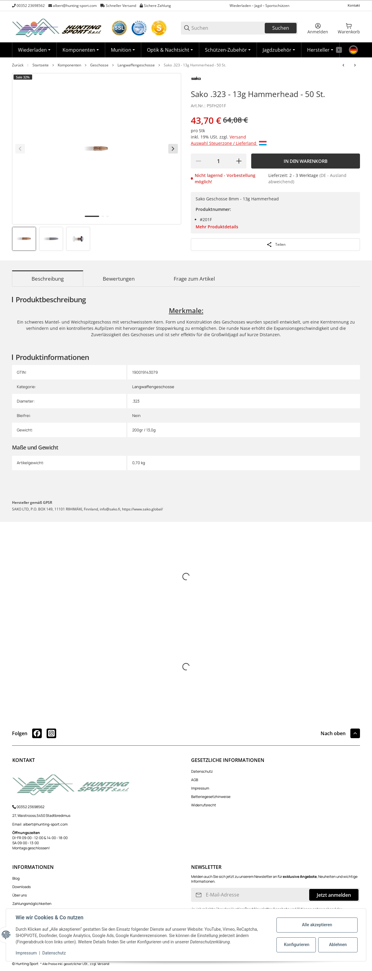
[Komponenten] (80, 49)
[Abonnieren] (198, 895)
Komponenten (69, 65)
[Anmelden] (317, 28)
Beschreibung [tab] (48, 278)
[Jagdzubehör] (279, 49)
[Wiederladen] (34, 49)
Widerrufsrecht (203, 805)
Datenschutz (202, 771)
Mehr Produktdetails (217, 227)
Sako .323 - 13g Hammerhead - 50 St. (195, 65)
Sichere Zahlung (157, 5)
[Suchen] (227, 28)
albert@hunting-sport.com (75, 5)
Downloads (21, 886)
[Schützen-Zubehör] (228, 49)
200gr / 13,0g (144, 430)
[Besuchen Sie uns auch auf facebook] (37, 733)
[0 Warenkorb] (349, 28)
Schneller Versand (121, 5)
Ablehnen (338, 944)
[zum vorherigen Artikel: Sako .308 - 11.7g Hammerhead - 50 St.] (343, 65)
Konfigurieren (296, 944)
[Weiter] (173, 149)
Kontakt (354, 5)
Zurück (17, 65)
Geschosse (99, 65)
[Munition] (123, 49)
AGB (194, 779)
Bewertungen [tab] (119, 278)
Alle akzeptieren (317, 924)
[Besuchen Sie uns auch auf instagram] (51, 733)
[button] (320, 49)
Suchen (280, 28)
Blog (16, 878)
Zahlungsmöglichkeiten (31, 903)
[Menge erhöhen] (239, 161)
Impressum (200, 788)
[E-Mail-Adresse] (257, 895)
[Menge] (218, 161)
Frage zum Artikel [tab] (194, 278)
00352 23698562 (31, 5)
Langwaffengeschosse (136, 65)
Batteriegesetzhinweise (210, 796)
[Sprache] (353, 49)
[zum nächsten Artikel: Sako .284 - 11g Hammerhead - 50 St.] (355, 65)
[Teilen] (275, 244)
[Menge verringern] (198, 161)
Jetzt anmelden (334, 895)
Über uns (19, 895)
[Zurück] (20, 149)
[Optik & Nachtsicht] (170, 49)
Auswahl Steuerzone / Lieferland (229, 143)
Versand (238, 137)
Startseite (40, 65)
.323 (135, 401)
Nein (136, 415)
